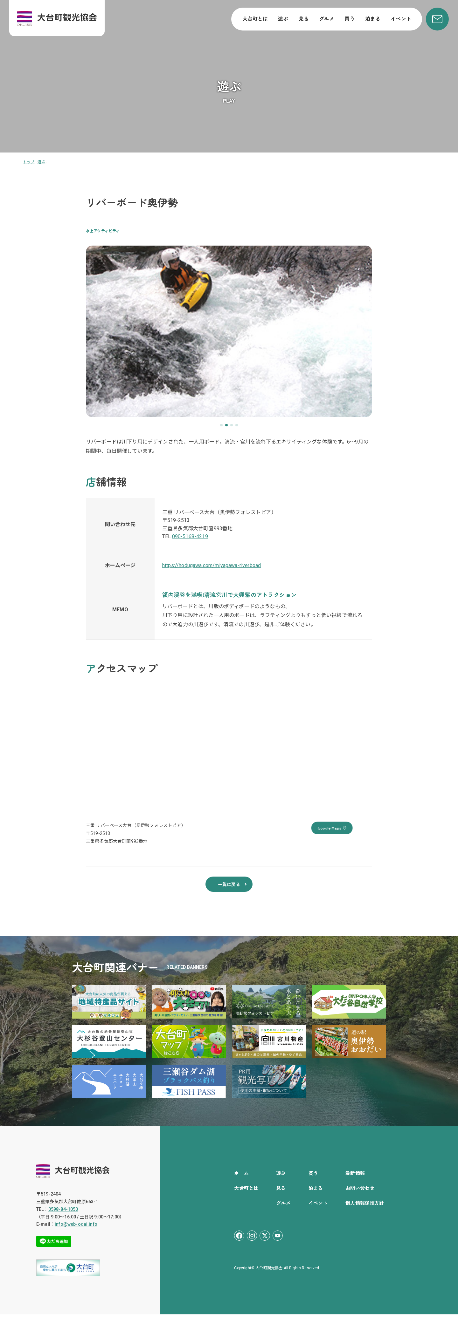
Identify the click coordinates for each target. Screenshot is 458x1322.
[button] (221, 425)
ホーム (241, 1180)
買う (349, 18)
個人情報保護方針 (364, 1210)
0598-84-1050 (63, 1216)
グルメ (326, 18)
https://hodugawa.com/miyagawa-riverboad (211, 565)
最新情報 (355, 1180)
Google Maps (351, 827)
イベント (401, 18)
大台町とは (255, 18)
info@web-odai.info (76, 1231)
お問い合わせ (359, 1195)
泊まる (372, 18)
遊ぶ (283, 18)
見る (304, 18)
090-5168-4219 (190, 536)
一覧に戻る (229, 890)
